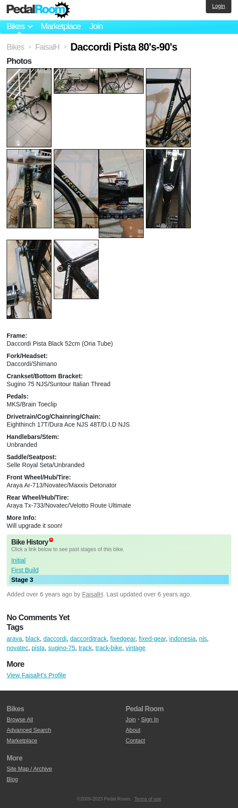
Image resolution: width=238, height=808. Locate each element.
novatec (17, 647)
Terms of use (147, 798)
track (85, 647)
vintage (135, 647)
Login (218, 6)
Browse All (20, 719)
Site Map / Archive (29, 768)
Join (96, 26)
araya (14, 638)
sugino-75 (61, 647)
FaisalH (92, 594)
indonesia (182, 638)
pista (38, 647)
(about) (51, 540)
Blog (12, 779)
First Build (24, 570)
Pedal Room (38, 10)
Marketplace (60, 26)
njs (203, 638)
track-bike (109, 647)
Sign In (150, 719)
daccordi (55, 638)
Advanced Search (29, 730)
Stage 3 (22, 579)
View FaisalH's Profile (36, 675)
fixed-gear (152, 638)
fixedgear (122, 638)
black (33, 638)
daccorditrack (88, 638)
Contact (135, 740)
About (133, 730)
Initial (18, 560)
